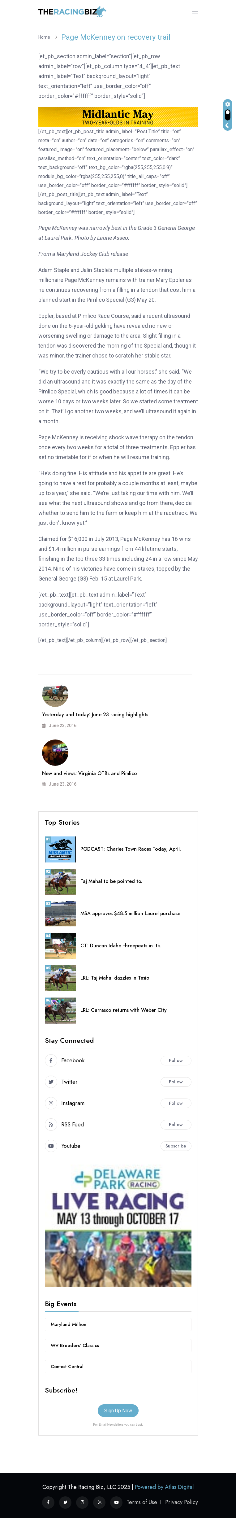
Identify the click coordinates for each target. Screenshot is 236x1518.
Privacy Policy (181, 1502)
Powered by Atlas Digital (164, 1487)
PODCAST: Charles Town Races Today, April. (130, 849)
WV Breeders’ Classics (75, 1345)
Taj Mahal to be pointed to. (111, 881)
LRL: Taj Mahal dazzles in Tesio (114, 977)
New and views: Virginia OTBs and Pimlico (89, 773)
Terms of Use (142, 1502)
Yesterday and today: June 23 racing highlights (95, 714)
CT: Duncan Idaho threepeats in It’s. (120, 945)
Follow (176, 1060)
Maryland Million (68, 1324)
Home (45, 37)
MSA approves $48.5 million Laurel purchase (130, 913)
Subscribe (175, 1146)
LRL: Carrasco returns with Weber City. (124, 1010)
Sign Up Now (118, 1411)
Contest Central (67, 1366)
